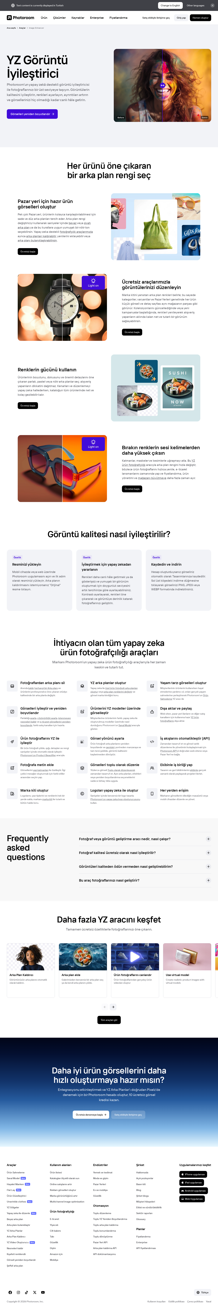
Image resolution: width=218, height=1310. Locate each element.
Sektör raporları (144, 1213)
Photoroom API (168, 750)
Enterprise (141, 1242)
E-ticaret (54, 1219)
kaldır (31, 688)
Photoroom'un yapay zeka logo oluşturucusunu (115, 799)
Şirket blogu (142, 1195)
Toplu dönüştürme (103, 1236)
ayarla (33, 718)
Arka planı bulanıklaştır (18, 1224)
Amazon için (56, 1254)
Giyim (53, 1248)
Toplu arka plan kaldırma (105, 1224)
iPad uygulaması (191, 1182)
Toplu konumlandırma (104, 1230)
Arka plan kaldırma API (104, 1248)
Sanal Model (125, 725)
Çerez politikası (195, 1301)
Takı (52, 1236)
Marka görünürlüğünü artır (63, 1195)
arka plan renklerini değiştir (118, 691)
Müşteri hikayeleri (145, 1201)
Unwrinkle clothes (19, 1201)
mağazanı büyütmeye (152, 478)
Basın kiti (141, 1184)
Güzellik (54, 1242)
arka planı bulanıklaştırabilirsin (37, 240)
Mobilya (54, 1259)
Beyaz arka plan (15, 1219)
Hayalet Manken (18, 1184)
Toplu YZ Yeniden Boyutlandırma (110, 1219)
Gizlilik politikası (176, 1301)
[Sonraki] (113, 1007)
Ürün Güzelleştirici (16, 1195)
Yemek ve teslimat (102, 1172)
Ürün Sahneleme (16, 1172)
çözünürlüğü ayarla (47, 718)
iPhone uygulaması (193, 1174)
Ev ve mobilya (100, 1190)
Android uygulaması (193, 1190)
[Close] (213, 5)
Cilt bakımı (55, 1230)
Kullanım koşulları (156, 1301)
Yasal (208, 1301)
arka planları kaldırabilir (41, 236)
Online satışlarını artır (61, 1184)
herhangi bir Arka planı (46, 688)
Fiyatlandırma (143, 1236)
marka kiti (47, 799)
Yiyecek (54, 1224)
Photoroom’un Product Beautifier (38, 755)
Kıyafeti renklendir (16, 1254)
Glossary (140, 1219)
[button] (145, 839)
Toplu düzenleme (102, 1213)
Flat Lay (14, 1190)
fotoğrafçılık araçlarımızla (76, 231)
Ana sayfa (11, 28)
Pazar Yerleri (99, 1184)
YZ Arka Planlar (14, 1230)
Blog (138, 1190)
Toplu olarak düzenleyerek (121, 770)
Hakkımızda (142, 1172)
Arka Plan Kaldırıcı (16, 1236)
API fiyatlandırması (146, 1248)
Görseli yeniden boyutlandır (21, 1259)
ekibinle (194, 770)
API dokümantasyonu (104, 1254)
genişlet (110, 747)
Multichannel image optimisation (67, 1201)
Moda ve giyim (100, 1178)
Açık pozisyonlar (144, 1178)
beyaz (72, 223)
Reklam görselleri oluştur (63, 1190)
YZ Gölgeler (13, 1207)
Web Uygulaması (192, 1198)
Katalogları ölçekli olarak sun (64, 1178)
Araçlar (22, 28)
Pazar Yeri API (100, 1242)
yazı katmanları (40, 770)
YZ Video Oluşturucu (21, 1242)
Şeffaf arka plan (15, 1265)
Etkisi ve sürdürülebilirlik (149, 1207)
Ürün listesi (56, 1172)
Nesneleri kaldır (15, 1248)
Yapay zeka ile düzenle (21, 1213)
